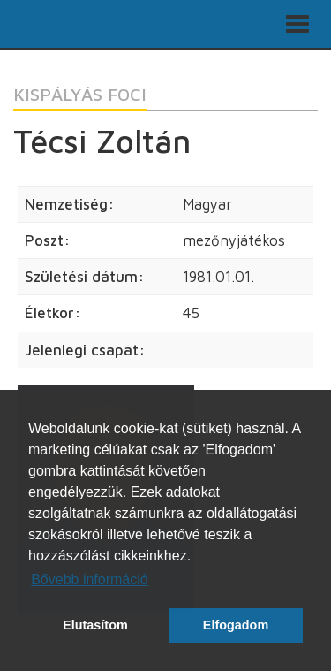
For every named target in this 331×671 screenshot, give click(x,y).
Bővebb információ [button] (89, 579)
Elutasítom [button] (95, 625)
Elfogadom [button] (235, 625)
